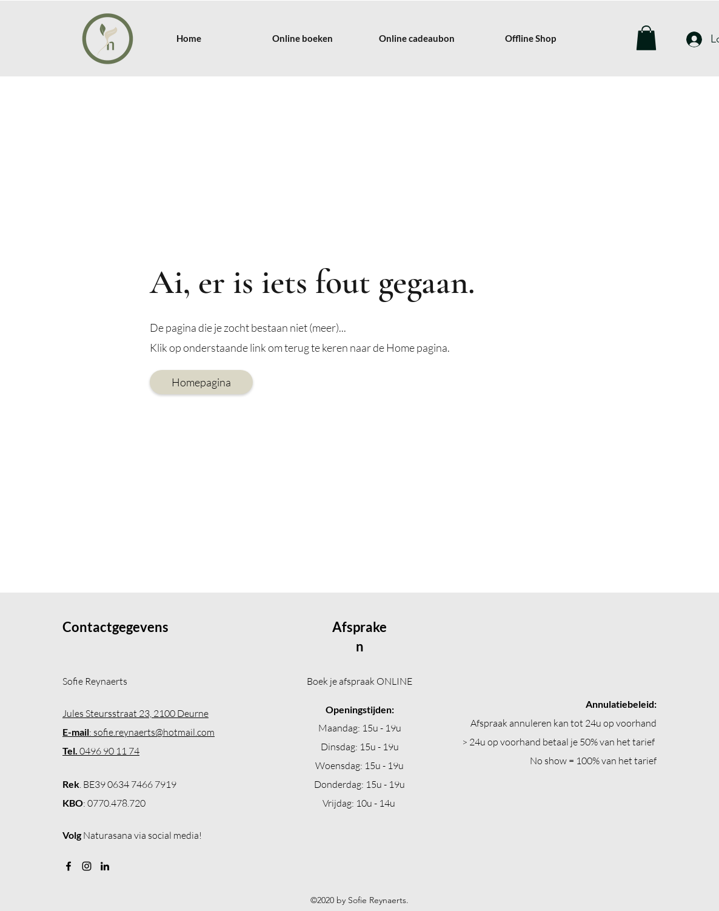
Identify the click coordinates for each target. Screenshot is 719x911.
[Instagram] (87, 866)
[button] (646, 37)
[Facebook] (68, 866)
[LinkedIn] (105, 866)
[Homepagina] (201, 382)
